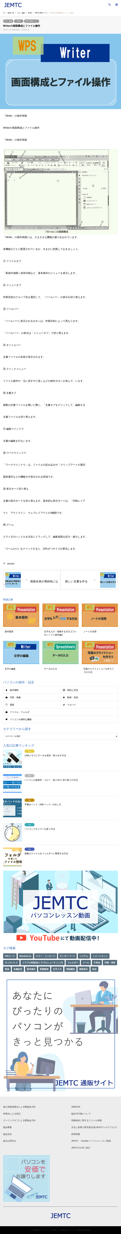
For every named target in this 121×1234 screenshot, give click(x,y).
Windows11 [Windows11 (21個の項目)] (25, 956)
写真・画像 (15, 697)
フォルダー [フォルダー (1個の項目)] (72, 962)
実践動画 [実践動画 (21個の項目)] (44, 969)
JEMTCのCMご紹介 (81, 1147)
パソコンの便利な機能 (21, 719)
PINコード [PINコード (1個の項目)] (10, 956)
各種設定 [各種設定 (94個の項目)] (18, 969)
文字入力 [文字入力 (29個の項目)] (57, 969)
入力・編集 (8, 21)
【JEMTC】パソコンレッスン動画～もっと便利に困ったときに (54, 1230)
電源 (12, 704)
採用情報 (75, 1134)
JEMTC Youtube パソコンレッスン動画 (91, 1141)
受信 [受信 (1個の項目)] (7, 969)
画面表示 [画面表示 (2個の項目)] (83, 969)
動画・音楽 (72, 697)
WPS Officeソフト (31, 21)
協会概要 (7, 1127)
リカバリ (71, 704)
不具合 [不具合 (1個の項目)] (97, 962)
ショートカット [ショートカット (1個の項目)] (100, 956)
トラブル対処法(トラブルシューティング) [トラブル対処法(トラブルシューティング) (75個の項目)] (42, 962)
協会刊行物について (81, 1113)
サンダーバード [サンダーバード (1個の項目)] (67, 956)
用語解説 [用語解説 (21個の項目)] (70, 969)
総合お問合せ (9, 1141)
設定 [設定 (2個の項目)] (94, 969)
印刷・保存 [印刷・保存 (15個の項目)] (110, 962)
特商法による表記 (12, 1113)
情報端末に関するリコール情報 (86, 1120)
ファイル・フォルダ (19, 712)
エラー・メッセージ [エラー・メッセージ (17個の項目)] (45, 956)
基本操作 (11, 564)
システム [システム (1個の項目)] (83, 956)
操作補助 (14, 690)
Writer (19, 21)
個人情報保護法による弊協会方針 (19, 1107)
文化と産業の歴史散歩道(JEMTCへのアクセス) (94, 1127)
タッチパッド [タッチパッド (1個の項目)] (11, 962)
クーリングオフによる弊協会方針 (19, 1120)
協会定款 (7, 1134)
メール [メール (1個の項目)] (86, 962)
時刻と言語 (72, 690)
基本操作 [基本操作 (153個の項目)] (31, 969)
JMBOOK (75, 1107)
